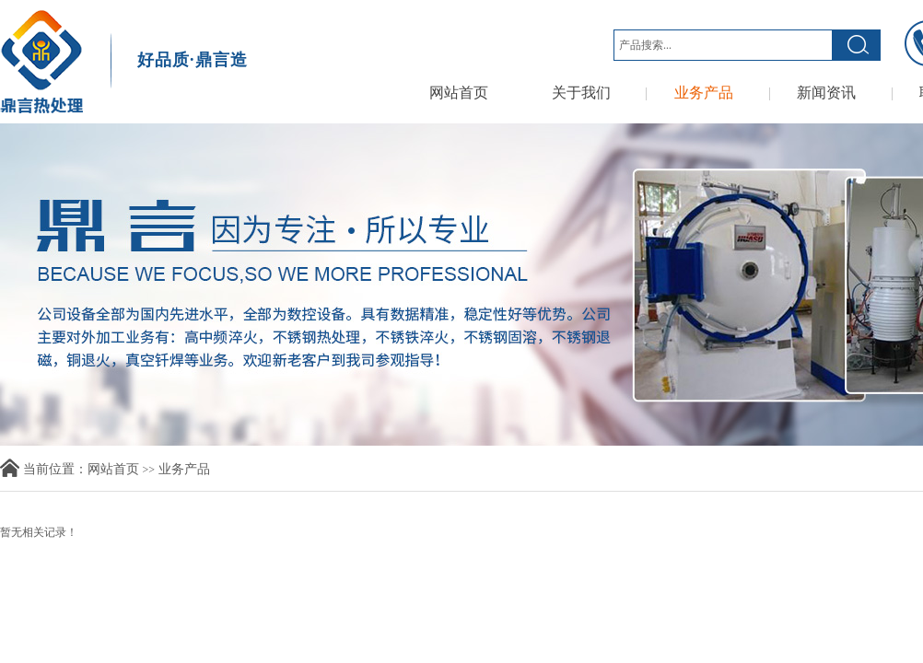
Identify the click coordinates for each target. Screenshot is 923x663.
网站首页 (458, 92)
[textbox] (723, 45)
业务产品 (703, 92)
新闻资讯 (826, 92)
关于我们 (581, 92)
